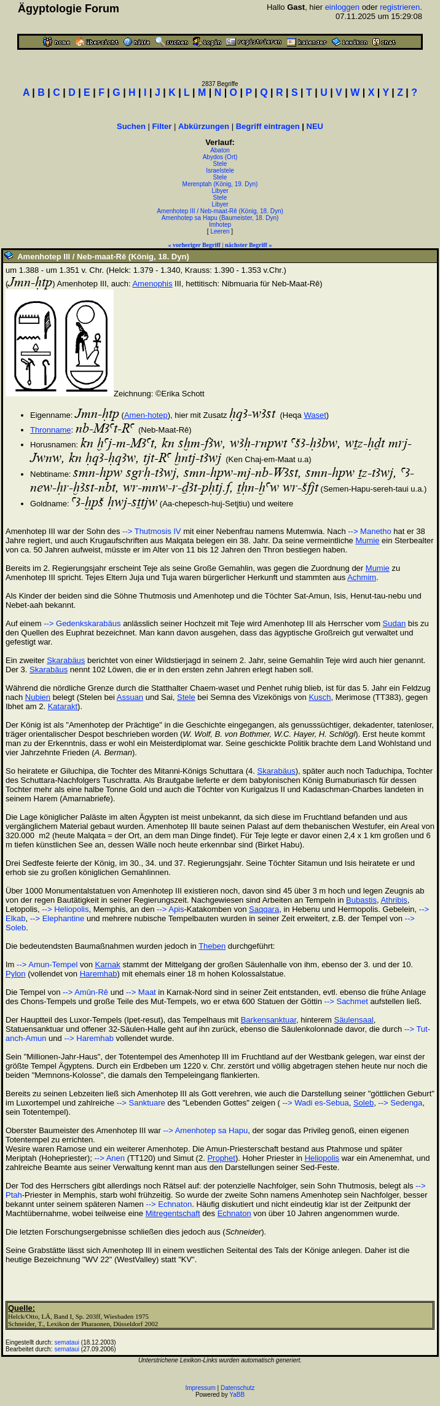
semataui (67, 1342)
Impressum (200, 1387)
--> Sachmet (346, 1001)
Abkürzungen (203, 126)
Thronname (50, 429)
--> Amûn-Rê (85, 992)
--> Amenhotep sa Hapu (205, 1130)
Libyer (219, 190)
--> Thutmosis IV (151, 531)
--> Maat (141, 992)
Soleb (363, 1102)
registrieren (400, 7)
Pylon (16, 973)
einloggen (342, 7)
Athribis (393, 900)
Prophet (221, 1158)
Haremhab (98, 973)
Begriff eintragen (268, 126)
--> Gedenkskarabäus (82, 623)
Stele (220, 163)
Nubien (37, 697)
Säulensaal (353, 1019)
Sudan (394, 623)
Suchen (131, 126)
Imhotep (220, 224)
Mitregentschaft (173, 1213)
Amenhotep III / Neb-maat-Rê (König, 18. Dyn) (220, 211)
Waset (315, 415)
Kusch (319, 697)
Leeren (219, 231)
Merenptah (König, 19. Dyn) (220, 184)
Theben (212, 946)
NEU (315, 126)
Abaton (220, 150)
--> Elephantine (57, 918)
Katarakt (62, 706)
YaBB (237, 1394)
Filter (162, 126)
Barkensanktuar (268, 1019)
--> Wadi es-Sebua (314, 1102)
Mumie (367, 540)
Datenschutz (238, 1387)
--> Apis (170, 909)
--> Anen (110, 1158)
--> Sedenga (400, 1102)
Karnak (107, 964)
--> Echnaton (169, 1204)
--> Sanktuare (141, 1102)
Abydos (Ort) (220, 157)
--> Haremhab (89, 1038)
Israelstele (220, 170)
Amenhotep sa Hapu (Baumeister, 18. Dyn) (220, 217)
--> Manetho (369, 531)
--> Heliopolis (65, 909)
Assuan (130, 697)
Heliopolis (322, 1158)
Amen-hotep (146, 415)
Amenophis (152, 283)
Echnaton (234, 1213)
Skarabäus (66, 660)
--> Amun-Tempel (47, 964)
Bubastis (361, 900)
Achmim (361, 577)
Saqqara (264, 909)
